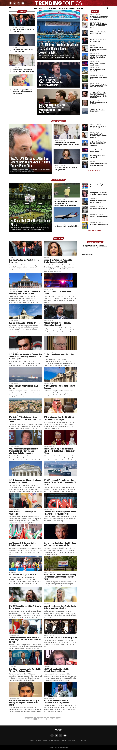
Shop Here (80, 8)
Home (35, 8)
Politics (42, 8)
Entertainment (52, 8)
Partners (63, 740)
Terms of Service (72, 740)
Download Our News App (67, 8)
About (32, 740)
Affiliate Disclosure (54, 740)
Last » (58, 718)
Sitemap (45, 740)
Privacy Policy (83, 740)
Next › (52, 718)
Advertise (38, 740)
